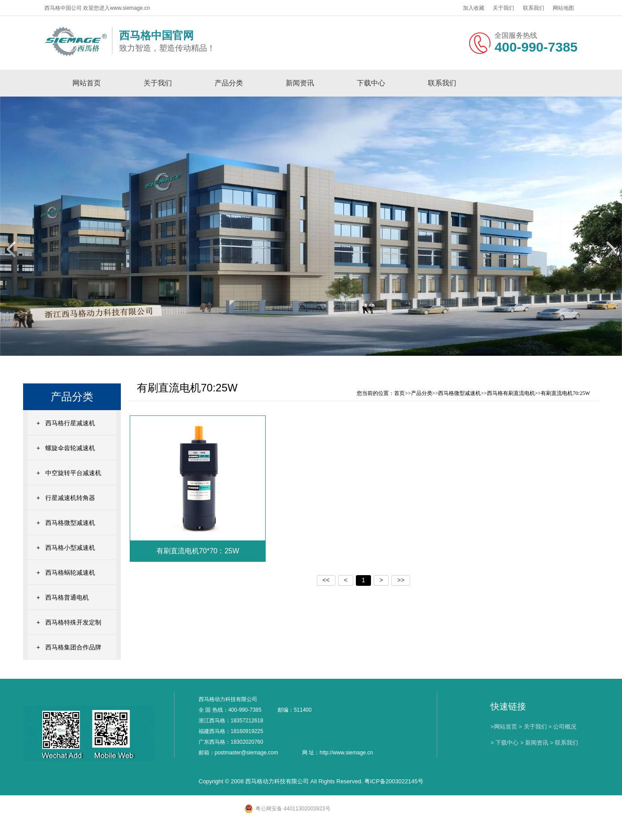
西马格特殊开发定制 (73, 622)
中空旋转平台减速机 (73, 472)
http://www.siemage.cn (346, 752)
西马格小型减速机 (70, 547)
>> (400, 580)
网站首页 (86, 83)
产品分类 (229, 83)
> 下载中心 (504, 742)
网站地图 (563, 8)
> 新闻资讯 (534, 742)
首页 (399, 393)
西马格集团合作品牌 (73, 647)
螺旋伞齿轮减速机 (70, 447)
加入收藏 (473, 8)
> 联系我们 (564, 742)
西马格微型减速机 (70, 522)
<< (326, 580)
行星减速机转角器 (70, 497)
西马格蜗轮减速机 (70, 572)
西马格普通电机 (67, 597)
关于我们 (503, 8)
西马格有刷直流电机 (511, 393)
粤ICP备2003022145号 (393, 781)
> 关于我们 (532, 726)
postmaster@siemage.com (246, 752)
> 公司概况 (562, 726)
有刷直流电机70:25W (565, 393)
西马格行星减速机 (70, 423)
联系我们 (533, 8)
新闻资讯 (300, 83)
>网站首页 (503, 726)
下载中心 (371, 83)
